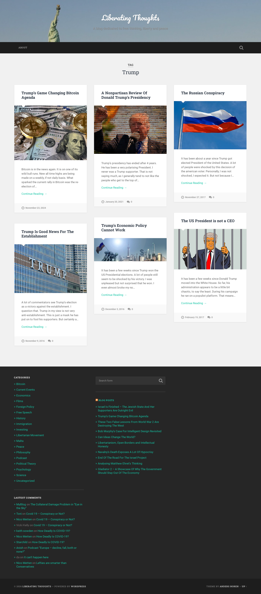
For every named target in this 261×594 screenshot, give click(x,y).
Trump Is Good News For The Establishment (47, 233)
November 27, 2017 (195, 197)
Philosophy (23, 452)
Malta (19, 441)
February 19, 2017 (194, 317)
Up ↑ (244, 586)
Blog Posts (106, 400)
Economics (23, 395)
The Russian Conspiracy (203, 92)
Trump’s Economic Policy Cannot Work (124, 227)
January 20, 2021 (114, 201)
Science (21, 475)
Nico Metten (24, 519)
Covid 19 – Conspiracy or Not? (45, 513)
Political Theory (26, 463)
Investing (22, 429)
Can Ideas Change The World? (116, 437)
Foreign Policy (25, 406)
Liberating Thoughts (130, 17)
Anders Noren (229, 586)
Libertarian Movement (30, 435)
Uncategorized (25, 480)
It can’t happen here (36, 557)
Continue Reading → (34, 193)
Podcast (21, 458)
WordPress (78, 586)
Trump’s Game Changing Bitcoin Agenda (50, 95)
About (22, 47)
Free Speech (24, 412)
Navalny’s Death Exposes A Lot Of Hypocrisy (125, 452)
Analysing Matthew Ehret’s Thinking (120, 463)
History (20, 418)
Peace (20, 446)
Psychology (23, 469)
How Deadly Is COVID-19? (54, 530)
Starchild (21, 542)
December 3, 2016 (114, 309)
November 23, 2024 (35, 208)
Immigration (24, 424)
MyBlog (21, 504)
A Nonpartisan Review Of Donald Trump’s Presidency (125, 95)
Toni (19, 513)
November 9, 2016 (35, 341)
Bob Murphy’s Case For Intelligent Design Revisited (129, 431)
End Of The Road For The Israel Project (122, 457)
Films (19, 401)
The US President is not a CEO (208, 220)
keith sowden (24, 530)
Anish (19, 547)
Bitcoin (20, 384)
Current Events (25, 389)
